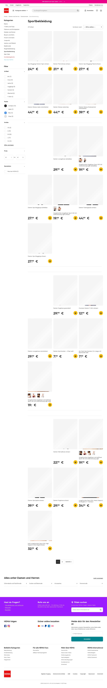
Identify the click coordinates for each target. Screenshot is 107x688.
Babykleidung (8, 650)
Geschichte (64, 650)
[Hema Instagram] (9, 626)
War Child (7, 54)
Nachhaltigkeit (65, 657)
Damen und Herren (14, 16)
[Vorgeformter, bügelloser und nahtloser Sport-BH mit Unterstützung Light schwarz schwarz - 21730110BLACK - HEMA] (38, 396)
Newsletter (36, 650)
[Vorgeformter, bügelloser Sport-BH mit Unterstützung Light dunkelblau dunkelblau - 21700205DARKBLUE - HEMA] (80, 160)
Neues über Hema (66, 652)
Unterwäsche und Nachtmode (12, 583)
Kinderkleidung (8, 652)
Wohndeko (7, 655)
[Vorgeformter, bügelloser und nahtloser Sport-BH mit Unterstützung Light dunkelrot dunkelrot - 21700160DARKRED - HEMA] (34, 396)
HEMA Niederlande (92, 650)
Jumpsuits (7, 40)
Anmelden (87, 639)
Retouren (8, 607)
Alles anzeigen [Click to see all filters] (9, 145)
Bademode (7, 46)
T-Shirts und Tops (9, 26)
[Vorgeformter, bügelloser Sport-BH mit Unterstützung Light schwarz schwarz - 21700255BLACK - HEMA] (85, 160)
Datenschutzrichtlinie (59, 674)
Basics (6, 24)
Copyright (83, 674)
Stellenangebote (65, 655)
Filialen (91, 5)
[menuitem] (5, 5)
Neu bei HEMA (8, 60)
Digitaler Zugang (45, 674)
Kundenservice (65, 662)
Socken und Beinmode (35, 583)
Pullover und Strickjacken (11, 29)
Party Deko (7, 657)
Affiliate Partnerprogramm (40, 652)
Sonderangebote (9, 57)
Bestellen (8, 610)
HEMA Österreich (92, 657)
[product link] (40, 46)
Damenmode (24, 16)
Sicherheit (64, 664)
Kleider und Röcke (9, 32)
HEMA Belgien (91, 652)
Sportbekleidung (9, 51)
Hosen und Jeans (9, 37)
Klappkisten (7, 659)
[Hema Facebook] (5, 626)
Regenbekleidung (9, 49)
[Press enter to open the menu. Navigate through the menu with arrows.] (20, 11)
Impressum (91, 674)
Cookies (75, 674)
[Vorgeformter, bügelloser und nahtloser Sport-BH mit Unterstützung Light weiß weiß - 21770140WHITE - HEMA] (29, 396)
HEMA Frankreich (92, 655)
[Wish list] (97, 11)
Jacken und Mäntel (10, 43)
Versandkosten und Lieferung (14, 605)
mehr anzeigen (98, 578)
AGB (69, 674)
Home (5, 16)
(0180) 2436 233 (42, 605)
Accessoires (58, 583)
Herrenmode (83, 583)
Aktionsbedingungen (67, 659)
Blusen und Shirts (9, 35)
